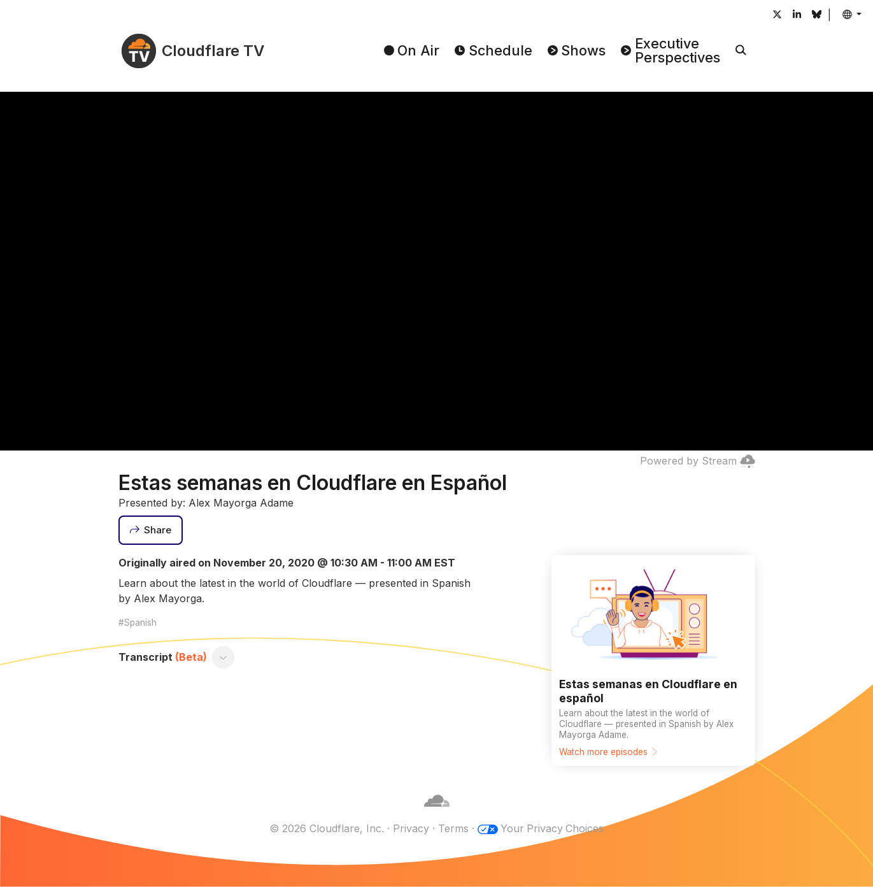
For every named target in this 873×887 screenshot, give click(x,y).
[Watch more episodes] (653, 660)
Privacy (410, 828)
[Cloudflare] (437, 813)
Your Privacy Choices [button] (552, 828)
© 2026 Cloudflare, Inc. (326, 828)
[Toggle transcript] (222, 656)
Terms (452, 828)
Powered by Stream (697, 460)
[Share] (150, 530)
